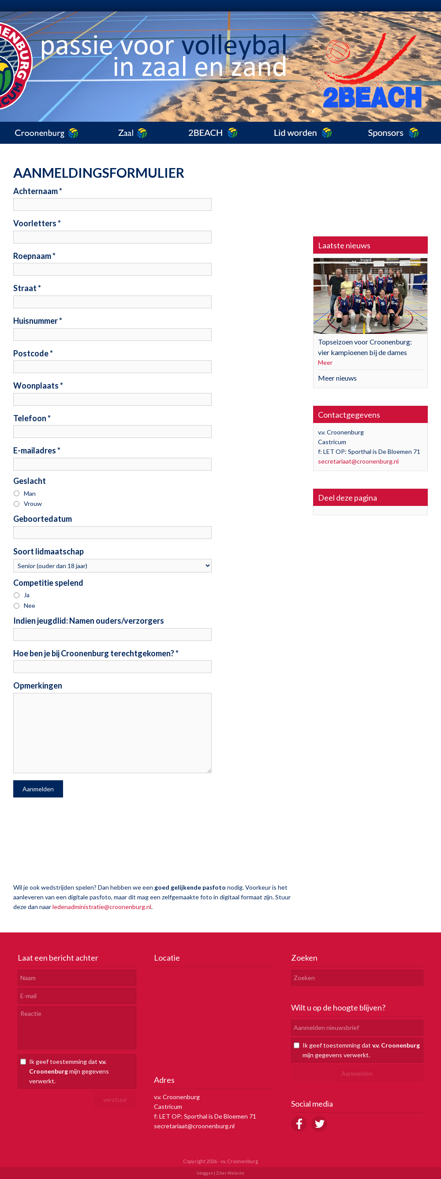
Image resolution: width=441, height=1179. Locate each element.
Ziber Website (230, 1173)
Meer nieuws (337, 378)
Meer (325, 362)
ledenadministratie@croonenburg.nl (101, 906)
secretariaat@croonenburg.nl (358, 461)
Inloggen (205, 1173)
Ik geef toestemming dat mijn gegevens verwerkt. (69, 1071)
